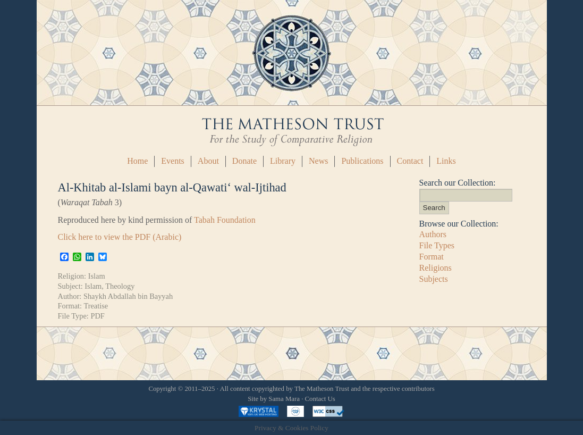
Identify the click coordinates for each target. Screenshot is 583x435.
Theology (119, 286)
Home (137, 160)
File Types (437, 245)
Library (282, 160)
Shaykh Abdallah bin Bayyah (128, 296)
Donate (244, 160)
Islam (96, 276)
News (318, 160)
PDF (97, 316)
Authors (433, 234)
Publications (362, 160)
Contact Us (320, 399)
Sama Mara (284, 399)
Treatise (95, 306)
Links (445, 160)
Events (172, 160)
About (208, 160)
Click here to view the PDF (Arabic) (120, 236)
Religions (435, 267)
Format (431, 256)
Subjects (433, 278)
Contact (410, 160)
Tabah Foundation (225, 219)
